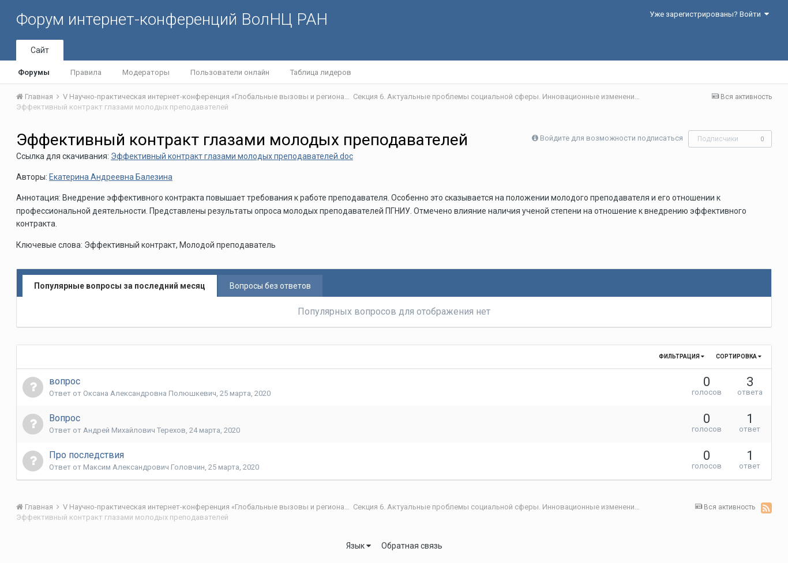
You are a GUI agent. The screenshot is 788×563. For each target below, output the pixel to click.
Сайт (40, 50)
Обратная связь (411, 545)
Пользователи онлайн (229, 72)
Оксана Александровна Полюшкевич (149, 393)
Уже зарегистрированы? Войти (709, 14)
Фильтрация (681, 356)
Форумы (34, 72)
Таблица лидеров (320, 72)
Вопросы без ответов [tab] (270, 285)
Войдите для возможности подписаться (611, 138)
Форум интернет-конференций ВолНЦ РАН (172, 19)
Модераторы (146, 72)
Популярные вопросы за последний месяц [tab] (119, 285)
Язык (358, 545)
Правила (86, 72)
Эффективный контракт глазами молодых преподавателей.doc (232, 156)
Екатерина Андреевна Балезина (110, 177)
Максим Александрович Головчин (144, 467)
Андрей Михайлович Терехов (134, 430)
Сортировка (738, 356)
